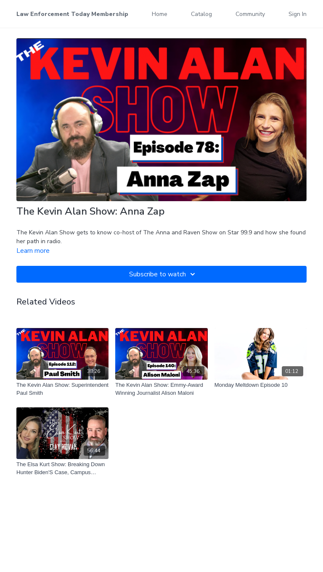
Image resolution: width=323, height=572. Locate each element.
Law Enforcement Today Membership (72, 14)
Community (250, 14)
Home (159, 14)
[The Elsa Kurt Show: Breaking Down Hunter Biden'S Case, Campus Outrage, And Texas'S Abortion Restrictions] (62, 468)
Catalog (201, 14)
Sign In (298, 14)
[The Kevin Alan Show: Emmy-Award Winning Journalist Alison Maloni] (161, 389)
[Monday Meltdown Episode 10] (260, 385)
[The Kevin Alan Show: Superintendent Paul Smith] (62, 389)
